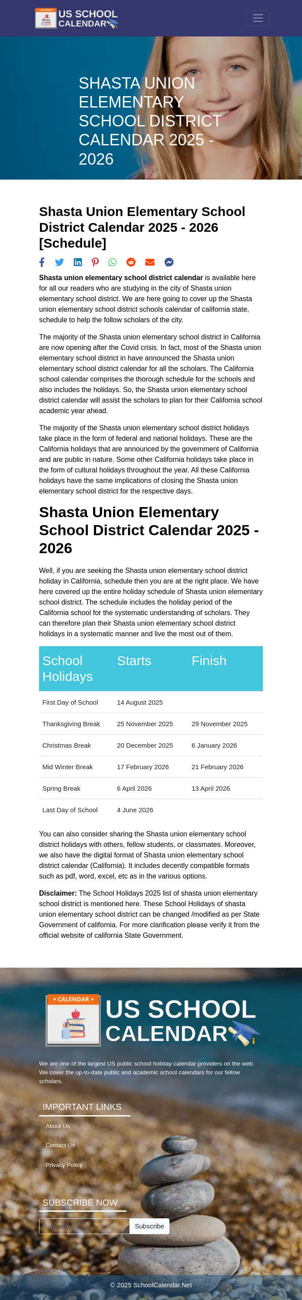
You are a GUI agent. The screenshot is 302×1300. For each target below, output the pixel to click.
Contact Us (60, 1145)
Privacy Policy (64, 1165)
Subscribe (149, 1226)
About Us (58, 1126)
